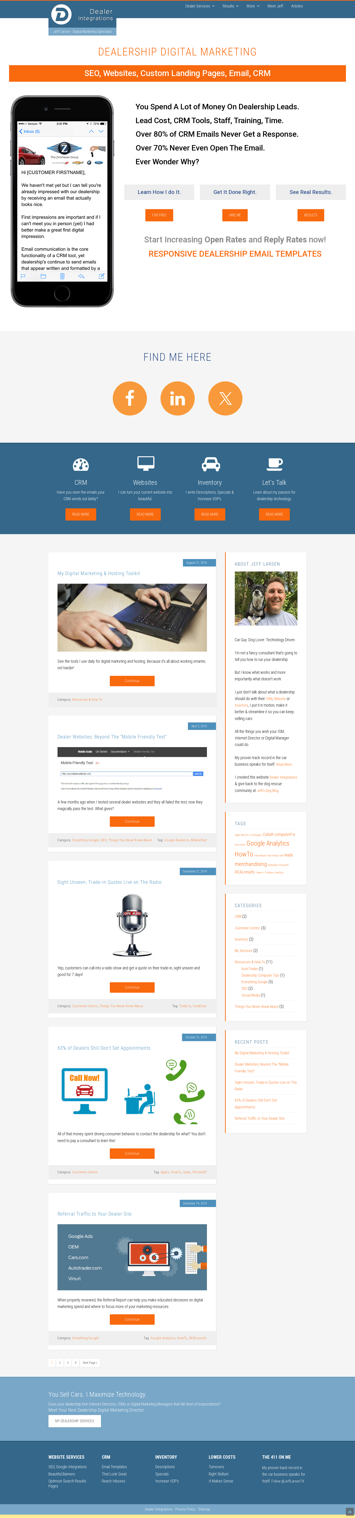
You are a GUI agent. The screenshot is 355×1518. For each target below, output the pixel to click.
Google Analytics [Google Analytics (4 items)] (268, 844)
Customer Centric (85, 1009)
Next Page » (90, 1367)
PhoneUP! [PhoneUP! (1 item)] (284, 865)
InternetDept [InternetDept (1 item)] (273, 856)
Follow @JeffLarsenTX (289, 1484)
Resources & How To (87, 701)
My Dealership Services (74, 1424)
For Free (159, 215)
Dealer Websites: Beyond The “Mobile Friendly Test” (130, 737)
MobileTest (199, 842)
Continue (132, 681)
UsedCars (200, 1009)
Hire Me (235, 215)
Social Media (251, 995)
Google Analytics (176, 842)
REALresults (198, 1342)
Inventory (242, 705)
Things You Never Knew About (130, 842)
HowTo (176, 1175)
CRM (269, 699)
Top (344, 1507)
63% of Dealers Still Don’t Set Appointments (120, 1050)
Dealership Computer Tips (262, 975)
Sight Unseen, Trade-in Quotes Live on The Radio (126, 883)
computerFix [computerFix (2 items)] (284, 834)
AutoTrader (250, 969)
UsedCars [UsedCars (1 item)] (279, 873)
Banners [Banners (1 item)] (245, 835)
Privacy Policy (185, 1513)
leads (187, 1175)
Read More (80, 515)
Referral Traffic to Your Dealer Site (106, 1217)
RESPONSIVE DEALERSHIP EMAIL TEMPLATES (235, 254)
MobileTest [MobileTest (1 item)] (273, 865)
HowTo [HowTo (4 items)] (244, 854)
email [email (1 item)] (243, 845)
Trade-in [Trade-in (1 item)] (260, 873)
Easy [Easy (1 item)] (237, 845)
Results (310, 215)
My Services (244, 951)
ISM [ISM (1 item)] (281, 856)
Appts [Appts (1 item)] (237, 835)
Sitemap (204, 1513)
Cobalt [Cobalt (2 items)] (268, 834)
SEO (104, 842)
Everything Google (85, 842)
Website (281, 699)
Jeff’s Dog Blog (280, 791)
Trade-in (185, 1009)
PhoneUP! (200, 1175)
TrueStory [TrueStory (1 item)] (268, 873)
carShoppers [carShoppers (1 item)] (256, 835)
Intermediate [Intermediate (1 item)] (260, 856)
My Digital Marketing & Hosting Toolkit (112, 573)
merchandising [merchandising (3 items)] (251, 864)
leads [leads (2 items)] (288, 855)
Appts (165, 1175)
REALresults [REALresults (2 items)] (245, 872)
